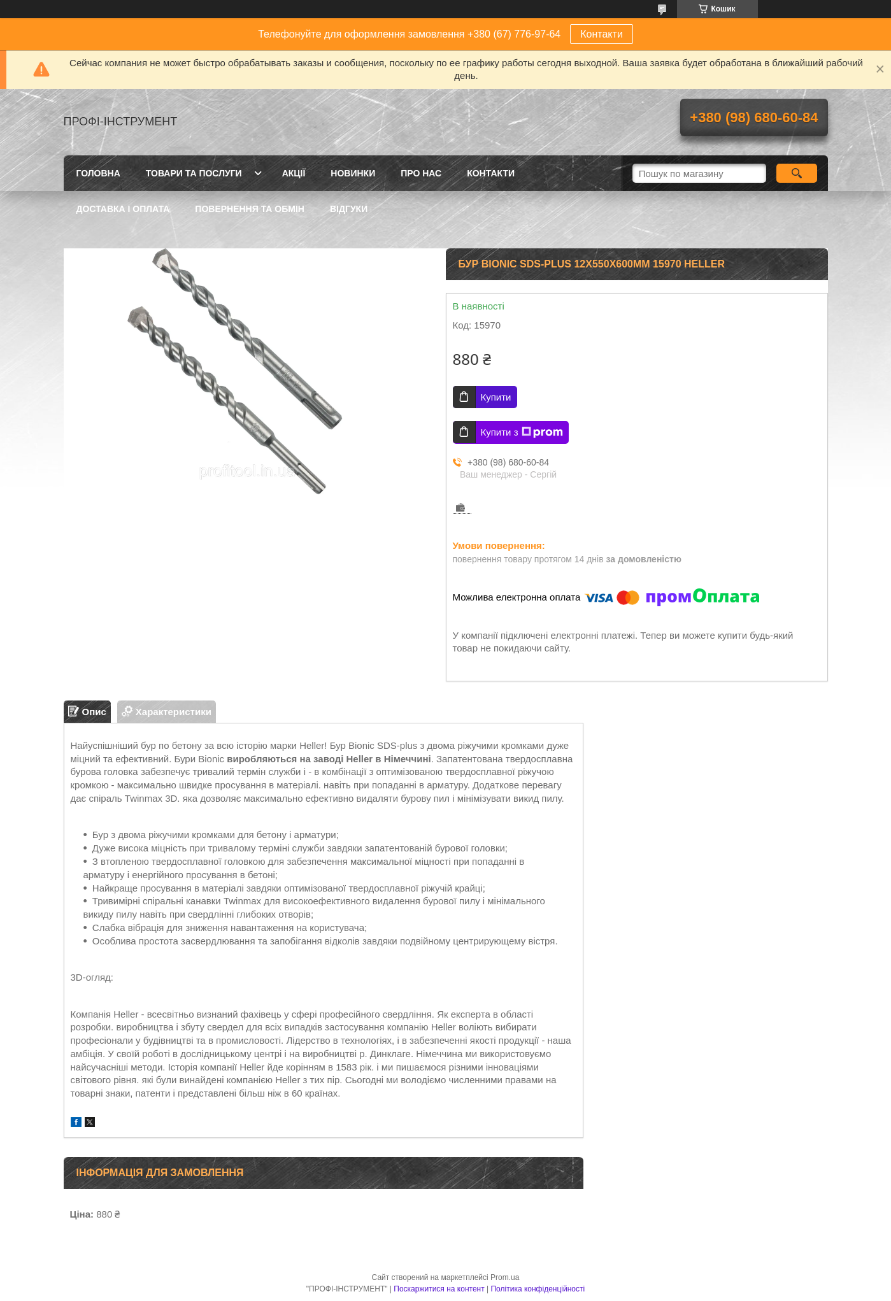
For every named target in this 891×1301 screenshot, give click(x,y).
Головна (98, 173)
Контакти (601, 34)
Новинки (353, 173)
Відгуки (348, 209)
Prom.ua (504, 1277)
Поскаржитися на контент (439, 1288)
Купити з (522, 432)
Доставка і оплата (123, 209)
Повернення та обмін (249, 209)
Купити (496, 397)
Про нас (421, 173)
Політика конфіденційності (537, 1288)
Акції (294, 173)
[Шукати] (797, 173)
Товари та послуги (194, 173)
